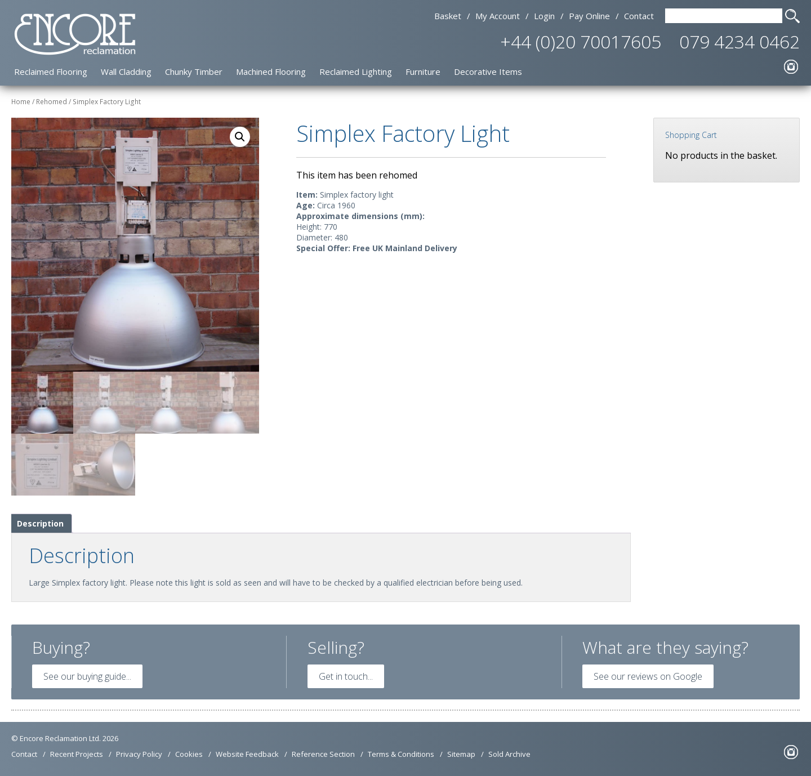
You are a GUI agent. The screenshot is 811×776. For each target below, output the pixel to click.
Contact (639, 15)
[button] (240, 137)
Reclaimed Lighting (355, 71)
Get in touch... (346, 676)
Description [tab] (40, 523)
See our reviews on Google (648, 676)
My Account (497, 15)
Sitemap (461, 754)
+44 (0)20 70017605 (580, 41)
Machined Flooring (271, 71)
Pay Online (589, 15)
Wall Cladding (126, 71)
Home (20, 101)
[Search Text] (723, 15)
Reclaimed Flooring (50, 71)
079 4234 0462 (739, 41)
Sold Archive (509, 754)
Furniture (423, 71)
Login (544, 15)
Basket (447, 15)
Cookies (189, 754)
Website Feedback (247, 754)
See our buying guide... (87, 676)
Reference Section (323, 754)
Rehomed (51, 101)
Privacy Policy (139, 754)
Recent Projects (76, 754)
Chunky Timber (193, 71)
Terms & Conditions (401, 754)
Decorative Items (488, 71)
